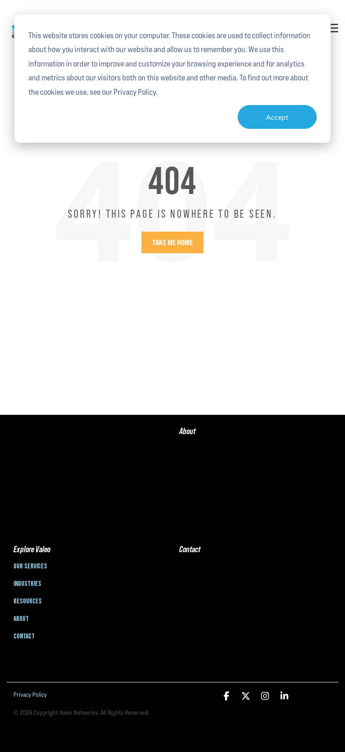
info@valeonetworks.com (212, 592)
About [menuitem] (21, 619)
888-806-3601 (196, 569)
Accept (277, 117)
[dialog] (172, 78)
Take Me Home (172, 242)
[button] (332, 27)
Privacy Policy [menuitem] (30, 694)
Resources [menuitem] (27, 601)
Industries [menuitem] (27, 584)
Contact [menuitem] (24, 636)
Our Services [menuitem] (30, 566)
